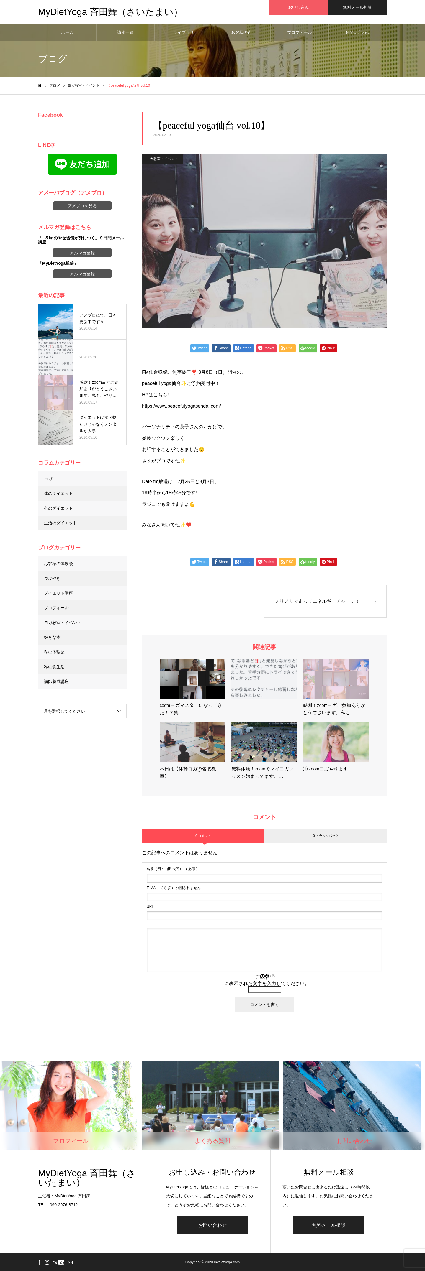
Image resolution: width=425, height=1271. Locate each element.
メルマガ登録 (82, 253)
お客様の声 (241, 32)
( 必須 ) (172, 869)
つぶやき (52, 578)
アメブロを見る (82, 205)
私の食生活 (54, 666)
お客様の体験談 (58, 563)
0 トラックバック (325, 835)
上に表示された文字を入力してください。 (264, 983)
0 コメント (203, 835)
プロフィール (299, 32)
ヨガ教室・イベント (162, 159)
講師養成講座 (56, 681)
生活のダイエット (60, 523)
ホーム (67, 32)
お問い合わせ (357, 32)
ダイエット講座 (58, 593)
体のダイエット (58, 493)
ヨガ (48, 478)
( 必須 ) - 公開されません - (175, 888)
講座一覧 (125, 32)
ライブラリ (183, 32)
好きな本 (52, 637)
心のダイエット (58, 508)
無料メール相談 (328, 1225)
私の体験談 (54, 652)
